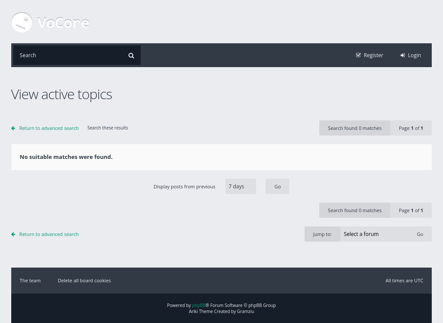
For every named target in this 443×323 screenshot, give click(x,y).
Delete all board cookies (84, 280)
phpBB (198, 305)
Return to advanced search (49, 128)
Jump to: (322, 234)
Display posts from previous (221, 186)
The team (30, 280)
